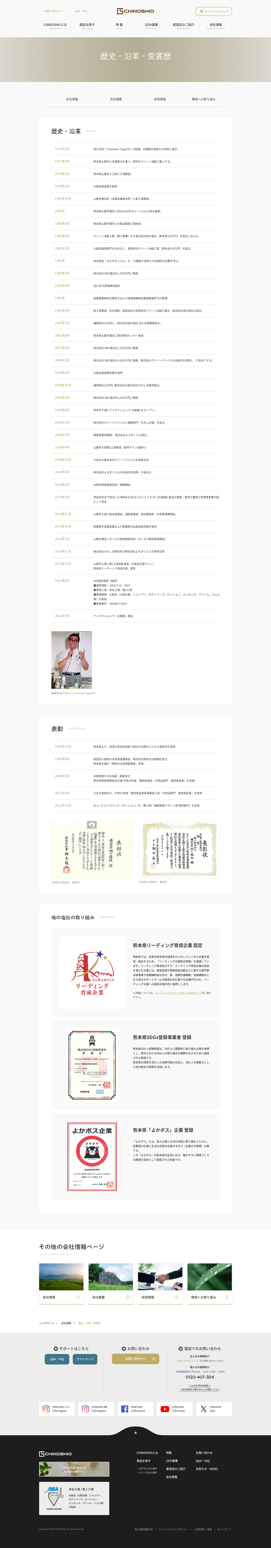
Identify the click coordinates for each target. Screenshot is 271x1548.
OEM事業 (151, 26)
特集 (169, 1452)
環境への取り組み (204, 99)
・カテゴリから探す (147, 1468)
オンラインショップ (216, 11)
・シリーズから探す (147, 1472)
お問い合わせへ (135, 1358)
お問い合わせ (55, 11)
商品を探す (87, 26)
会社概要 (116, 99)
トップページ (46, 1323)
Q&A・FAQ (81, 11)
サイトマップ (85, 1359)
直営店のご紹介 (183, 26)
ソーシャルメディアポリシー (173, 1529)
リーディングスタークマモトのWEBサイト (178, 993)
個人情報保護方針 (144, 1529)
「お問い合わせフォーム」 (187, 1361)
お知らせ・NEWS (207, 1468)
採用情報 (160, 99)
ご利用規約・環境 (202, 1529)
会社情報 (216, 26)
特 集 (119, 26)
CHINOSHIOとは (55, 26)
